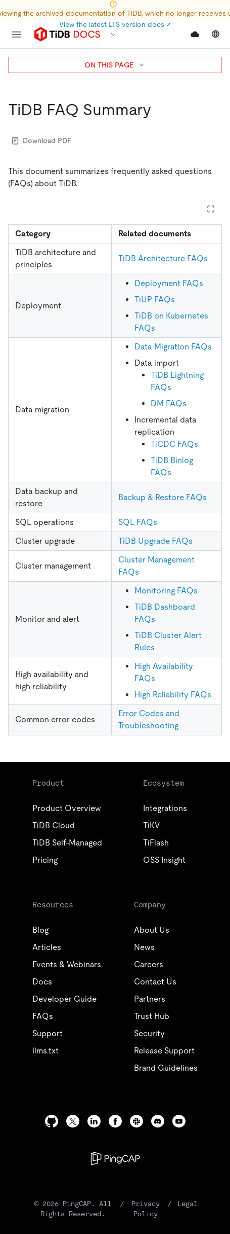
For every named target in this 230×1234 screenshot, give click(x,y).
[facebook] (115, 1121)
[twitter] (72, 1121)
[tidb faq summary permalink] (159, 109)
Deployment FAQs (168, 283)
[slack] (136, 1121)
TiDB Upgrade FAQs (155, 541)
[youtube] (179, 1121)
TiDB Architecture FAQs (163, 258)
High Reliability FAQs (172, 694)
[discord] (157, 1121)
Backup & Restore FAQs (162, 497)
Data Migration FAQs (173, 346)
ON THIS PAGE (115, 65)
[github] (51, 1121)
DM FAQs (169, 403)
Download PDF (41, 140)
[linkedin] (94, 1121)
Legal (189, 1203)
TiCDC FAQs (174, 444)
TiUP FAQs (154, 299)
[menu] (16, 34)
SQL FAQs (137, 522)
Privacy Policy (151, 1208)
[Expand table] (211, 209)
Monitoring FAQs (166, 590)
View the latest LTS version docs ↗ (115, 24)
